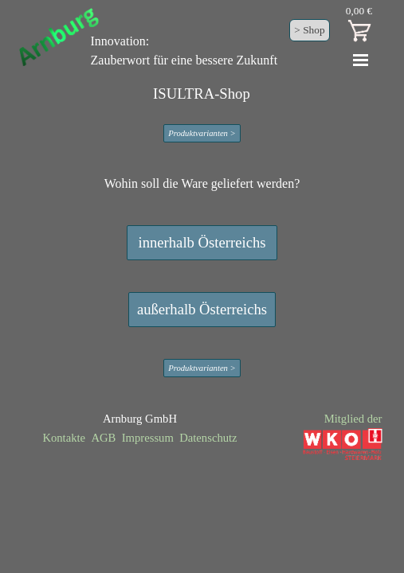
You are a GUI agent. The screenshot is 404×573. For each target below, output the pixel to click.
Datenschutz (208, 437)
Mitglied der (353, 418)
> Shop (309, 30)
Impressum (148, 437)
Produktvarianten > (202, 133)
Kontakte (63, 437)
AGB (103, 437)
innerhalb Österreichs (201, 242)
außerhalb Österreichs (202, 309)
